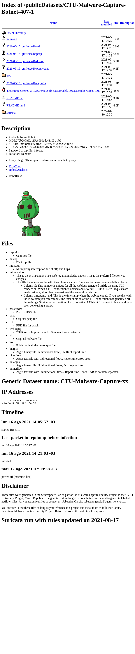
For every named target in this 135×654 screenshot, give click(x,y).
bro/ (8, 76)
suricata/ (11, 112)
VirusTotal (15, 166)
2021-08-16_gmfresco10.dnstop (25, 61)
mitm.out (11, 39)
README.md (14, 98)
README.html (15, 105)
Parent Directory (16, 33)
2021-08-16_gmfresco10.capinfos (26, 83)
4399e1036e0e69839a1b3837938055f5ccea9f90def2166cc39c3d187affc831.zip (53, 90)
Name (53, 22)
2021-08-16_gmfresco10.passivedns (27, 68)
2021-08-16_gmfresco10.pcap (24, 53)
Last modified (106, 23)
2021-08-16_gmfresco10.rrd (23, 46)
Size (116, 22)
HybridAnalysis (18, 169)
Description (127, 22)
